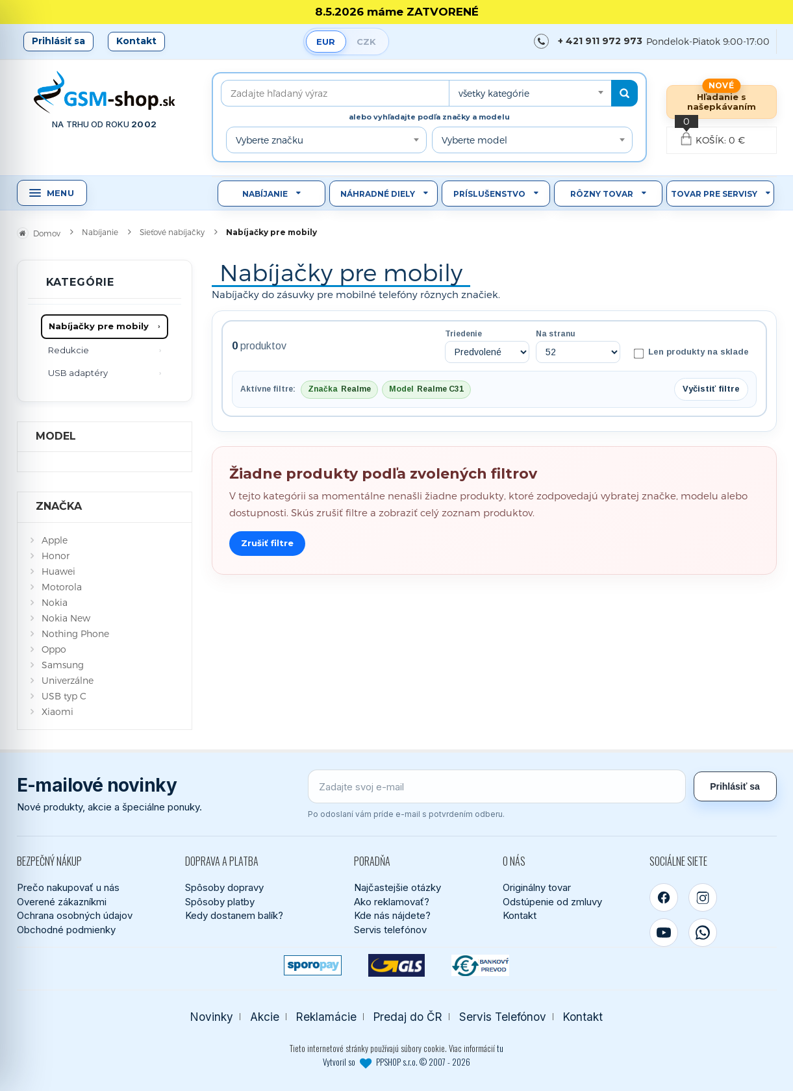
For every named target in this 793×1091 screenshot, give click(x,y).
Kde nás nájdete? (392, 915)
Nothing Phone (75, 633)
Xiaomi (57, 711)
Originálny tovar (537, 887)
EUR (325, 41)
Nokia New (66, 617)
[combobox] (530, 93)
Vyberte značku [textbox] (269, 139)
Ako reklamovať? (391, 902)
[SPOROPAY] (312, 965)
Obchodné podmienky (66, 929)
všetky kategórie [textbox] (494, 93)
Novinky (211, 1016)
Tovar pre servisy (714, 194)
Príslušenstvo (489, 194)
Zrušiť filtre (267, 543)
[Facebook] (663, 897)
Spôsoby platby (220, 902)
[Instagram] (702, 897)
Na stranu (555, 333)
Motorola (62, 586)
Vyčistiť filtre (711, 389)
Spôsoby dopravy (224, 887)
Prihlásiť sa (58, 41)
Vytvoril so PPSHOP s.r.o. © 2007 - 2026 (396, 1061)
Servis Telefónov (502, 1016)
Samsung (63, 664)
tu (500, 1048)
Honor (55, 555)
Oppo (54, 649)
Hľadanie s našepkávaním (721, 102)
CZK (366, 41)
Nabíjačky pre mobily (99, 326)
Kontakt (136, 41)
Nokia (55, 602)
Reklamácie (326, 1016)
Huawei (58, 571)
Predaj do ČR (407, 1016)
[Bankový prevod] (480, 965)
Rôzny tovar (601, 194)
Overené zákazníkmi (62, 902)
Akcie (264, 1016)
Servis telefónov (390, 929)
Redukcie (68, 350)
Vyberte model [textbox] (474, 139)
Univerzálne (68, 680)
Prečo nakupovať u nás (68, 887)
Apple (55, 540)
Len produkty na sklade (690, 352)
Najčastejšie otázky (397, 887)
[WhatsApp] (702, 932)
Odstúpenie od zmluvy (552, 902)
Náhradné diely (377, 194)
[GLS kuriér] (396, 965)
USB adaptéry (78, 373)
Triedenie (463, 333)
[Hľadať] (624, 93)
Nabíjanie (265, 194)
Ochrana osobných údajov (74, 915)
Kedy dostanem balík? (234, 915)
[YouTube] (663, 932)
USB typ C (64, 695)
